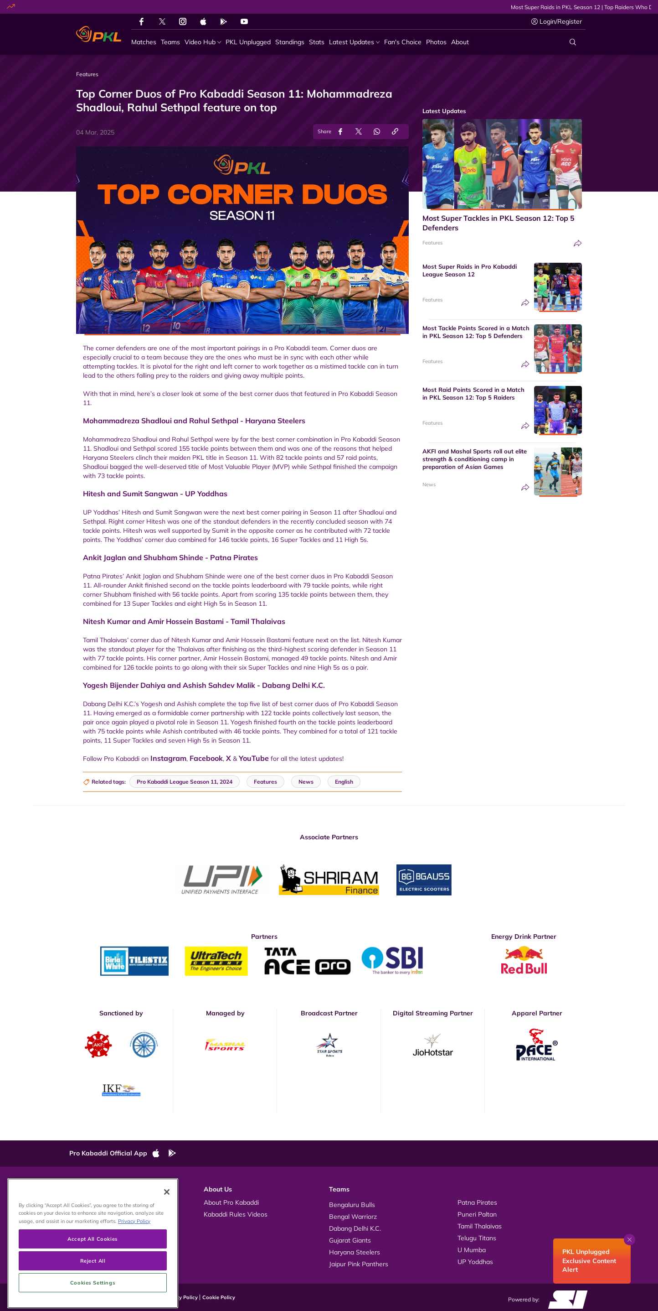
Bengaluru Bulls (352, 1205)
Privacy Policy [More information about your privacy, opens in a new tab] (134, 1274)
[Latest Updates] (354, 42)
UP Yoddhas (475, 1262)
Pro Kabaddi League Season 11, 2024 (184, 781)
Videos (88, 1202)
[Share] (578, 243)
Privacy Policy (181, 1297)
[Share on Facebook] (340, 131)
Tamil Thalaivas (480, 1226)
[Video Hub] (203, 42)
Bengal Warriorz (353, 1216)
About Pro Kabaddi (231, 1202)
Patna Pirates (477, 1202)
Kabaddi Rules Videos (235, 1214)
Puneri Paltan (477, 1214)
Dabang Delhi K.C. (355, 1228)
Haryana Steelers (354, 1252)
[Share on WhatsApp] (377, 131)
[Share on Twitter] (358, 131)
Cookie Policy (218, 1297)
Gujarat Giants (350, 1240)
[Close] (167, 1246)
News (429, 484)
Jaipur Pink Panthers (358, 1264)
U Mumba (472, 1250)
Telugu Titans (477, 1238)
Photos (88, 1214)
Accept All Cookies (92, 1292)
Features (432, 242)
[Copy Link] (395, 131)
